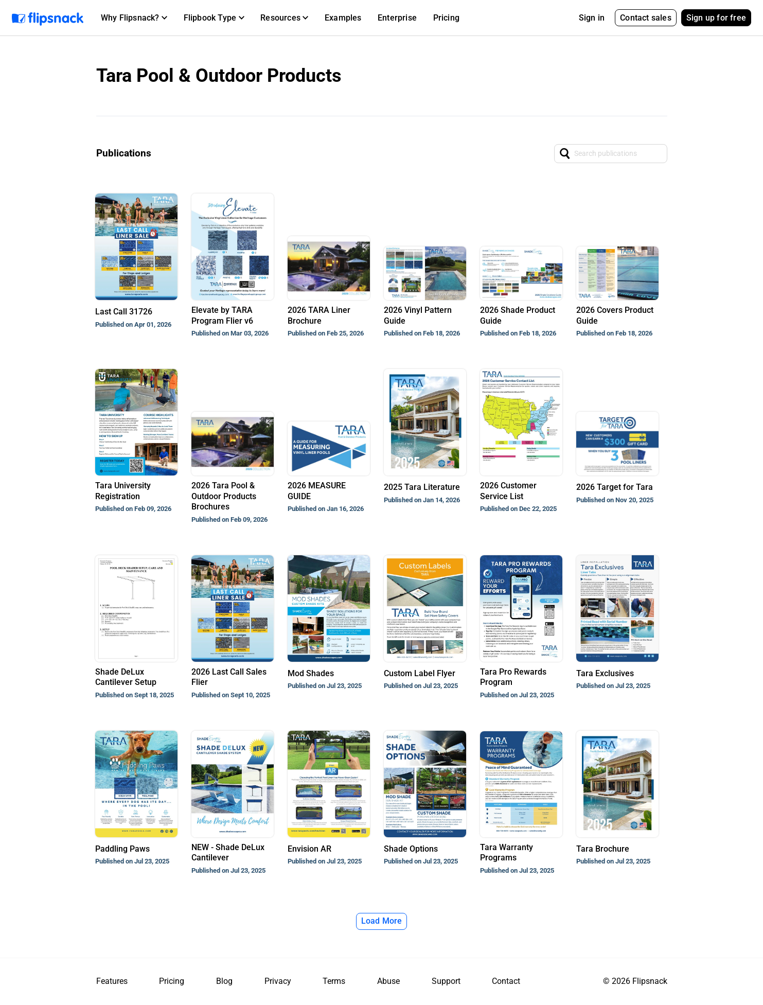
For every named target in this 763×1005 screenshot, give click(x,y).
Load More (381, 921)
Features (112, 981)
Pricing (446, 18)
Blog (224, 981)
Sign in (592, 18)
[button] (134, 18)
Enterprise (397, 18)
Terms (334, 981)
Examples (343, 18)
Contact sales (645, 18)
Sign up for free (716, 18)
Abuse (388, 981)
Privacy (277, 981)
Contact (506, 981)
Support (446, 981)
